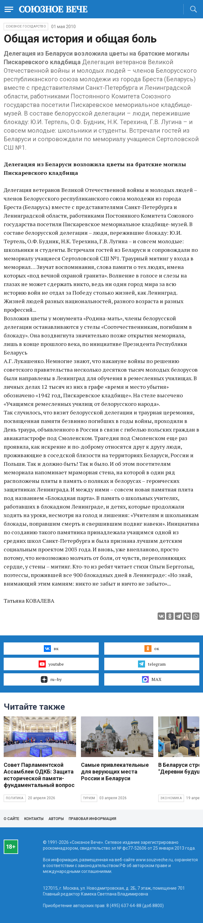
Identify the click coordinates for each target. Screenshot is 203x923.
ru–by (51, 679)
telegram (151, 663)
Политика (15, 798)
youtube (51, 663)
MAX (151, 679)
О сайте (11, 819)
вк (51, 648)
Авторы (56, 819)
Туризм (89, 798)
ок (151, 648)
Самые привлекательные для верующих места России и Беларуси (115, 771)
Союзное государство (26, 26)
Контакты (34, 819)
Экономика (171, 798)
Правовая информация (92, 819)
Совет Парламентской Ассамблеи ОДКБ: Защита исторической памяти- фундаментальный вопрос (39, 775)
